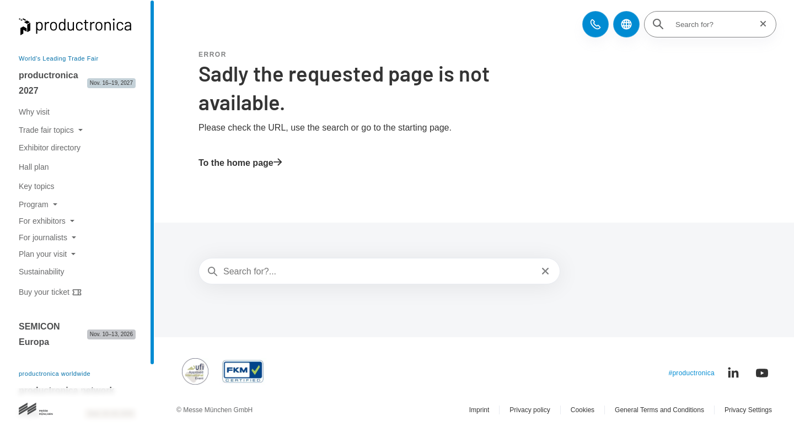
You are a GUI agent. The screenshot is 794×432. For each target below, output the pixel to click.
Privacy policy (529, 410)
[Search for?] (713, 24)
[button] (595, 24)
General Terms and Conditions (659, 410)
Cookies (582, 410)
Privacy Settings (748, 410)
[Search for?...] (378, 271)
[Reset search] (760, 24)
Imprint (479, 410)
